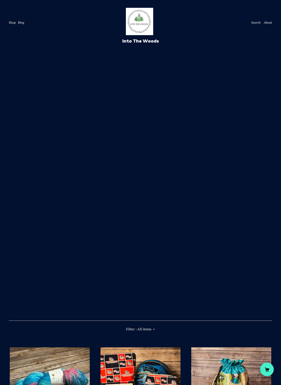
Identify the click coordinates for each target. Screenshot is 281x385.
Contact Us (16, 359)
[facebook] (16, 352)
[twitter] (10, 352)
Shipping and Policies (24, 363)
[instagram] (22, 352)
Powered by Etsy (20, 374)
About (268, 22)
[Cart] (267, 369)
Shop (12, 22)
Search (256, 22)
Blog (21, 22)
